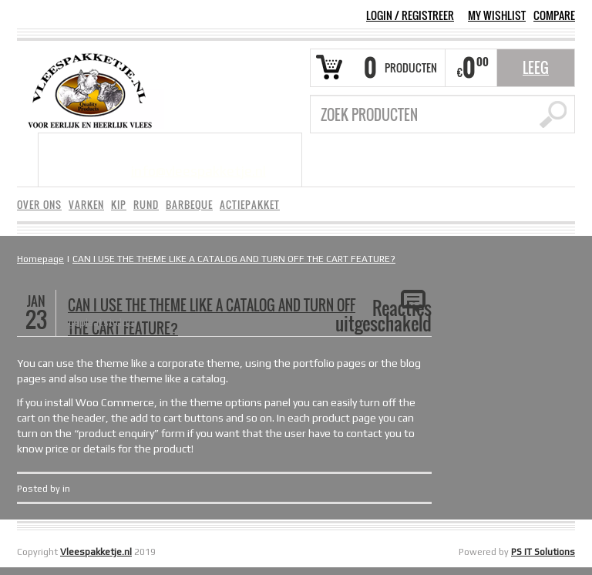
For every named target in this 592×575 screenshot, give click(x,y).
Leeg (536, 68)
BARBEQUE (189, 204)
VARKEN (86, 204)
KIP (118, 204)
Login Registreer (410, 15)
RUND (146, 204)
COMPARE (554, 15)
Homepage (40, 259)
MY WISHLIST (497, 15)
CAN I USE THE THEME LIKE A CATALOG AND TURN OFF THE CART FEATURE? (233, 259)
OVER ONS (39, 204)
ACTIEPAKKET (250, 204)
